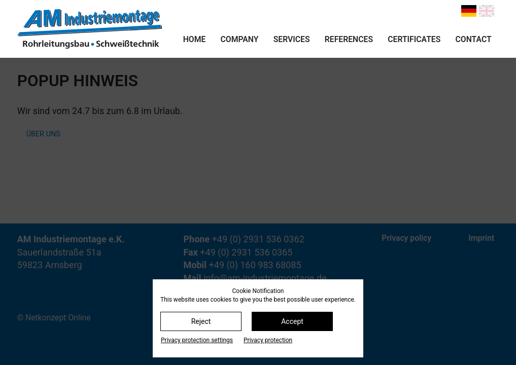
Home (194, 39)
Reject (201, 321)
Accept (292, 321)
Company (240, 39)
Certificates (414, 39)
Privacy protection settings (197, 340)
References (349, 39)
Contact (474, 39)
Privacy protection (268, 340)
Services (291, 39)
